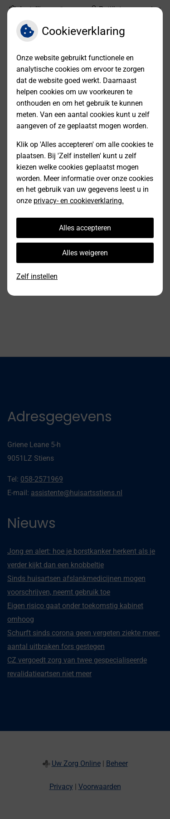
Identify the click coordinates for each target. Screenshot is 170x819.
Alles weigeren (85, 253)
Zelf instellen (37, 276)
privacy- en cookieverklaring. (79, 200)
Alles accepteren (85, 228)
